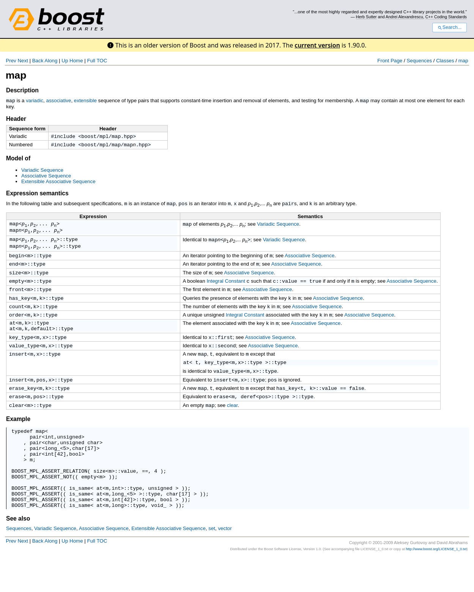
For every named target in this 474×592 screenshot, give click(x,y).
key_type (21, 351)
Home (76, 60)
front (16, 298)
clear (16, 424)
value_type (24, 361)
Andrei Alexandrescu (404, 16)
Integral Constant (225, 290)
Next (22, 60)
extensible (85, 100)
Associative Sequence (46, 177)
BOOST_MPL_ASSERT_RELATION (49, 498)
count (16, 317)
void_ (158, 540)
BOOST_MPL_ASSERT (35, 519)
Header (16, 118)
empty (16, 289)
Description (22, 90)
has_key (19, 308)
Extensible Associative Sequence (58, 182)
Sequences (419, 60)
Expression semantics (37, 194)
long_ (52, 471)
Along (50, 60)
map (463, 60)
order (16, 326)
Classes (445, 60)
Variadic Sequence (42, 171)
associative (58, 100)
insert (18, 370)
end (13, 271)
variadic (34, 100)
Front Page (389, 60)
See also (18, 553)
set (211, 563)
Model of (18, 159)
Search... (449, 27)
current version (317, 45)
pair (288, 204)
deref (248, 414)
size (15, 280)
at (12, 335)
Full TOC (97, 60)
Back (38, 60)
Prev (11, 60)
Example (18, 438)
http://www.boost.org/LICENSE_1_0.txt (436, 584)
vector (224, 563)
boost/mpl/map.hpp (107, 136)
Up (64, 60)
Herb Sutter (366, 16)
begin (16, 261)
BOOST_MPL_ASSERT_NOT (41, 505)
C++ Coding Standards (446, 16)
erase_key (22, 405)
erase (16, 414)
